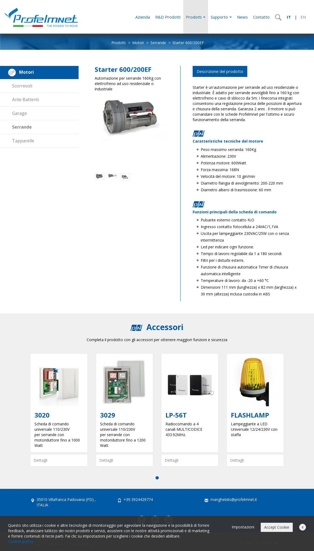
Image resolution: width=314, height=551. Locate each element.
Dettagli (40, 460)
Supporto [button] (221, 17)
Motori (138, 42)
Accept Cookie (276, 527)
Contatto (261, 17)
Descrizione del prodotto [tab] (220, 71)
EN (303, 17)
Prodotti (195, 17)
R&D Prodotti (168, 17)
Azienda (142, 17)
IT (289, 17)
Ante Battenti (25, 100)
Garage (19, 113)
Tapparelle (23, 141)
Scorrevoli (22, 86)
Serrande (158, 42)
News (242, 17)
